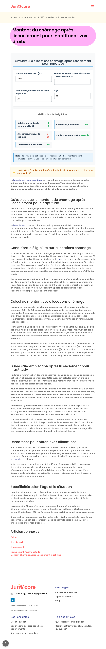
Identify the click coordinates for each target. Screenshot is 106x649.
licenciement (19, 225)
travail (61, 259)
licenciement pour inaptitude (27, 180)
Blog (57, 600)
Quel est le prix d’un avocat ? (69, 621)
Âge (56, 90)
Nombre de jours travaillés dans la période (32, 92)
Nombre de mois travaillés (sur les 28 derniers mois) (72, 75)
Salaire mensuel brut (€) (29, 73)
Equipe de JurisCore (23, 17)
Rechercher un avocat (66, 592)
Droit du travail (52, 17)
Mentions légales (18, 605)
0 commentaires (68, 17)
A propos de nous (64, 596)
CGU (36, 605)
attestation (16, 459)
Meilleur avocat (18, 621)
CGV (30, 605)
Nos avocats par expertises (24, 633)
